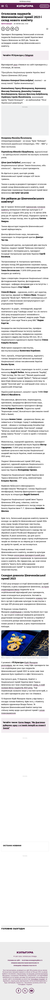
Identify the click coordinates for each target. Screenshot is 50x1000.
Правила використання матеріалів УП (25, 963)
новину (39, 598)
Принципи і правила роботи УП (25, 965)
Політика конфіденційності (32, 960)
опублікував (16, 612)
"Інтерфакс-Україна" (38, 979)
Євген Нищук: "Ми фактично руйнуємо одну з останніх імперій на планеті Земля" (24, 725)
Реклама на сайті (14, 960)
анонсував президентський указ (29, 555)
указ (15, 64)
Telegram (29, 55)
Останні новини (12, 845)
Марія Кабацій (6, 24)
